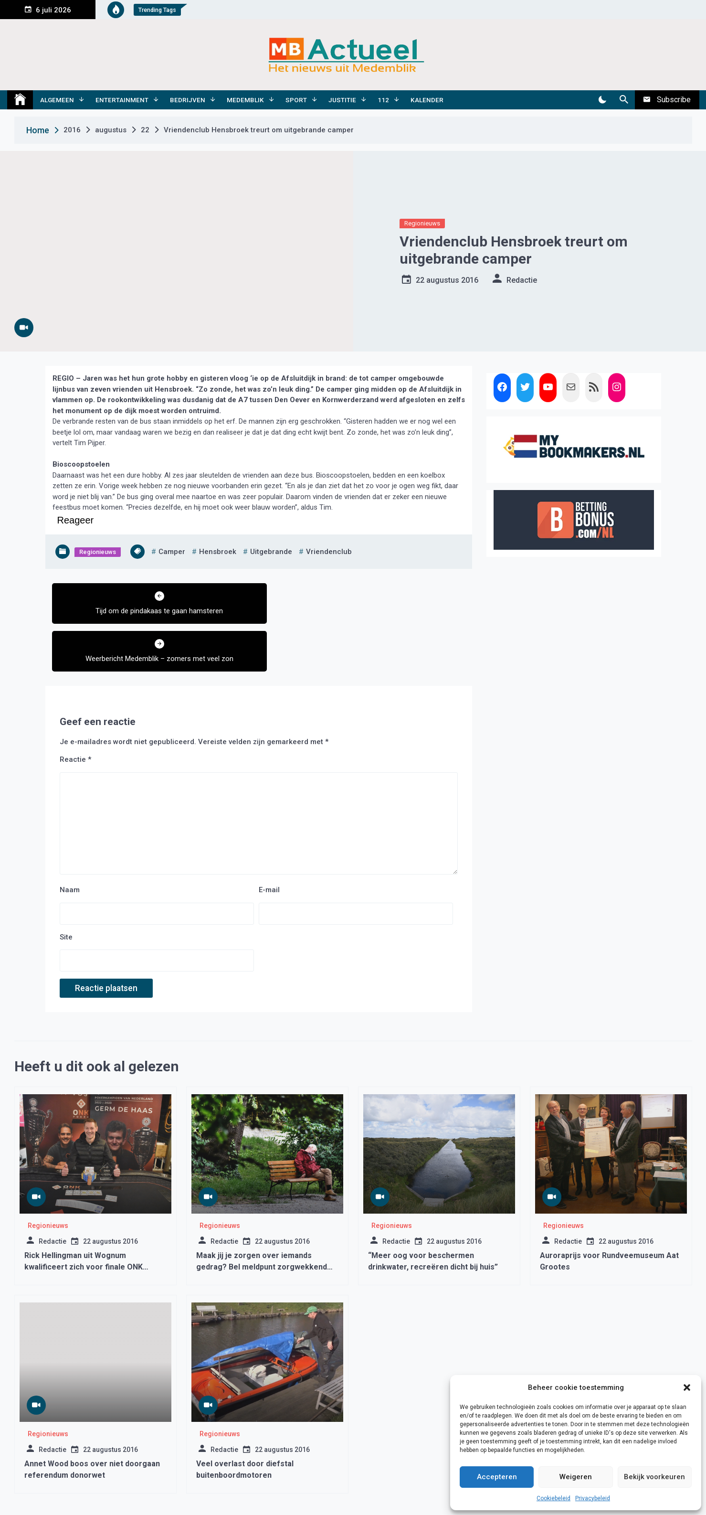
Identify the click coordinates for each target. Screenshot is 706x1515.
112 (383, 100)
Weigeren (575, 1476)
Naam (70, 842)
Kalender (427, 100)
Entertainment (121, 100)
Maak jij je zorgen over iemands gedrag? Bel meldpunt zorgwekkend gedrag (261, 1219)
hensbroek (217, 551)
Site (66, 889)
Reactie (75, 711)
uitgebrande (271, 551)
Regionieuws (422, 223)
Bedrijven (187, 100)
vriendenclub (329, 551)
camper (171, 551)
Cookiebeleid (553, 1498)
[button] (687, 1387)
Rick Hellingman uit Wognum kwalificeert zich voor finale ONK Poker (83, 1219)
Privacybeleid (592, 1498)
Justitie (342, 100)
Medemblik (245, 100)
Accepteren (497, 1476)
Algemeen (57, 100)
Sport (296, 100)
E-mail (269, 842)
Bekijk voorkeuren (654, 1476)
